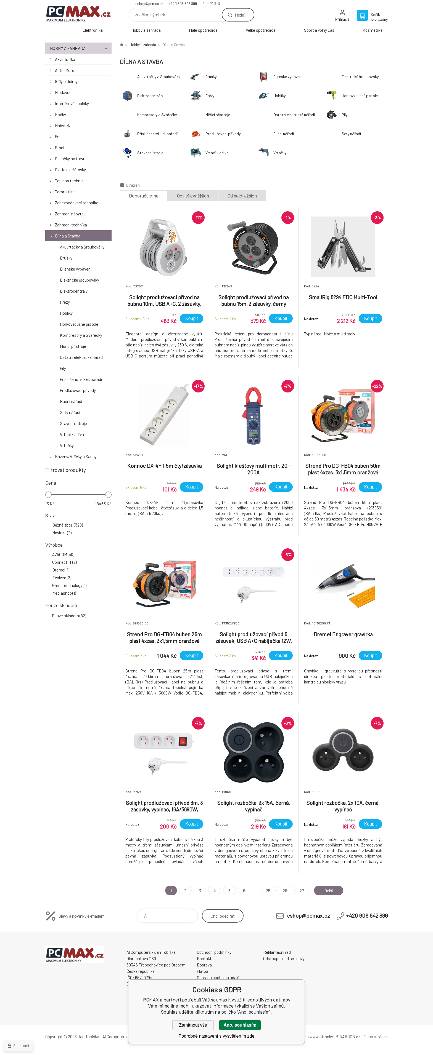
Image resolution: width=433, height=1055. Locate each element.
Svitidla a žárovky (70, 169)
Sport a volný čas (319, 30)
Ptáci (59, 147)
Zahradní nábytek (70, 213)
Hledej (240, 14)
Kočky (60, 114)
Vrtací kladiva (72, 434)
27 (300, 890)
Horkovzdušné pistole (79, 324)
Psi (57, 136)
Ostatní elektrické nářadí (82, 357)
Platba (202, 971)
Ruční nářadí (71, 401)
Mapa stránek (375, 1036)
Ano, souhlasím (239, 1025)
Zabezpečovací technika (76, 202)
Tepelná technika (70, 180)
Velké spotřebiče (261, 30)
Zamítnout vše (193, 1025)
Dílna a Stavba (67, 235)
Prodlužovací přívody (78, 390)
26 (283, 890)
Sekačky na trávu (70, 158)
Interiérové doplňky (72, 103)
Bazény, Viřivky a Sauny (76, 456)
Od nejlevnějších (193, 195)
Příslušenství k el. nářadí (81, 379)
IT (52, 30)
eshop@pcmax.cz (149, 3)
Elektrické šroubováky (79, 279)
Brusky (66, 257)
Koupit (191, 318)
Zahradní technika (71, 224)
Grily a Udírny (66, 81)
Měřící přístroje (73, 346)
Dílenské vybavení (75, 268)
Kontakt (204, 958)
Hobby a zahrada (146, 30)
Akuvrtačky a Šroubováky (82, 246)
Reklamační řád (277, 952)
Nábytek (62, 125)
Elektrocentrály (74, 291)
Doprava (204, 964)
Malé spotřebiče (203, 30)
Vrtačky (67, 445)
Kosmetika (372, 30)
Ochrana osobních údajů (218, 977)
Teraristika (65, 191)
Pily (63, 368)
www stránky (321, 1036)
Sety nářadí (70, 412)
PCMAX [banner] (78, 13)
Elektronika (92, 30)
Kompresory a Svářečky (81, 335)
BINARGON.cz (348, 1036)
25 (267, 890)
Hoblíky (66, 313)
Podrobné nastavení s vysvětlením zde (217, 1036)
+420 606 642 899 (183, 3)
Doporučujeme (144, 195)
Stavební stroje (73, 423)
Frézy (65, 302)
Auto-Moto (64, 70)
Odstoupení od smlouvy (284, 958)
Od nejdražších (242, 195)
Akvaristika (65, 59)
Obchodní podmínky (214, 952)
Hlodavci (62, 92)
